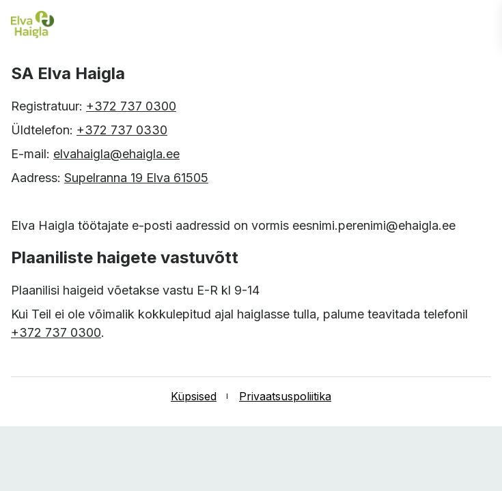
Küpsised (194, 396)
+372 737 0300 (131, 106)
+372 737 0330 (121, 130)
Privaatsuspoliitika (285, 396)
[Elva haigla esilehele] (32, 25)
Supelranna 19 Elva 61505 (136, 177)
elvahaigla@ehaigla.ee (116, 154)
